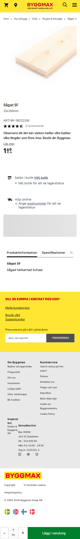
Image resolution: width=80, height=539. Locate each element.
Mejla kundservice (17, 308)
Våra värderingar (17, 394)
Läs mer (9, 144)
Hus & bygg (20, 18)
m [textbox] (13, 535)
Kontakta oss (47, 381)
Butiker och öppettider (19, 366)
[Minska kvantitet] (4, 533)
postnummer (36, 203)
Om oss (11, 377)
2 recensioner (34, 125)
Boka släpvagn (48, 398)
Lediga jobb (14, 388)
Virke (35, 18)
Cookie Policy (47, 413)
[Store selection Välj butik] (15, 5)
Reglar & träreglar (52, 18)
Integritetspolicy (13, 492)
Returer (44, 376)
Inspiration (12, 421)
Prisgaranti (13, 372)
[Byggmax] (40, 6)
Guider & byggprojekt (12, 430)
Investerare (13, 383)
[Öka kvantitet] (23, 533)
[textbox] (7, 150)
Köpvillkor (45, 392)
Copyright (9, 484)
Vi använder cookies (35, 484)
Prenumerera (60, 338)
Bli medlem (13, 399)
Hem (6, 18)
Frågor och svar (48, 387)
